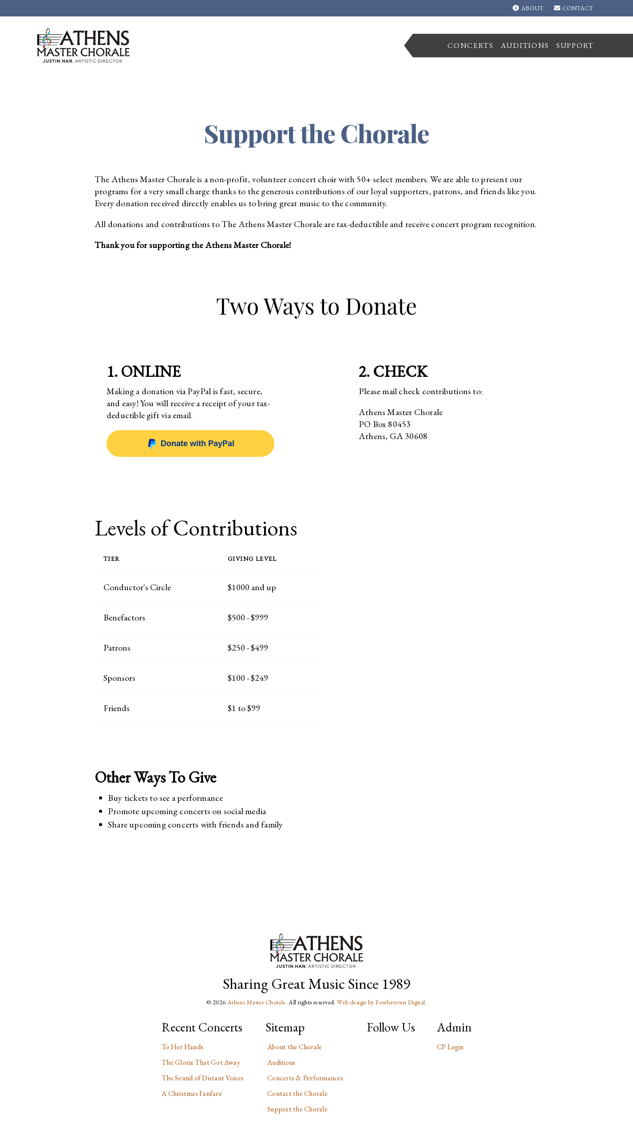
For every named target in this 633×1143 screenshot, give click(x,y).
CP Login (450, 1046)
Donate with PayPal (190, 443)
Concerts (470, 45)
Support (575, 45)
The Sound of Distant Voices (203, 1078)
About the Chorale (294, 1046)
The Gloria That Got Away (201, 1062)
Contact (573, 8)
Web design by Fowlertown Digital (381, 1002)
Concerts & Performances (305, 1078)
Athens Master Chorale (256, 1002)
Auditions (525, 45)
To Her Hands (182, 1046)
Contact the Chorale (297, 1093)
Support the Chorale (297, 1109)
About (527, 8)
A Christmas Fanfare (192, 1093)
